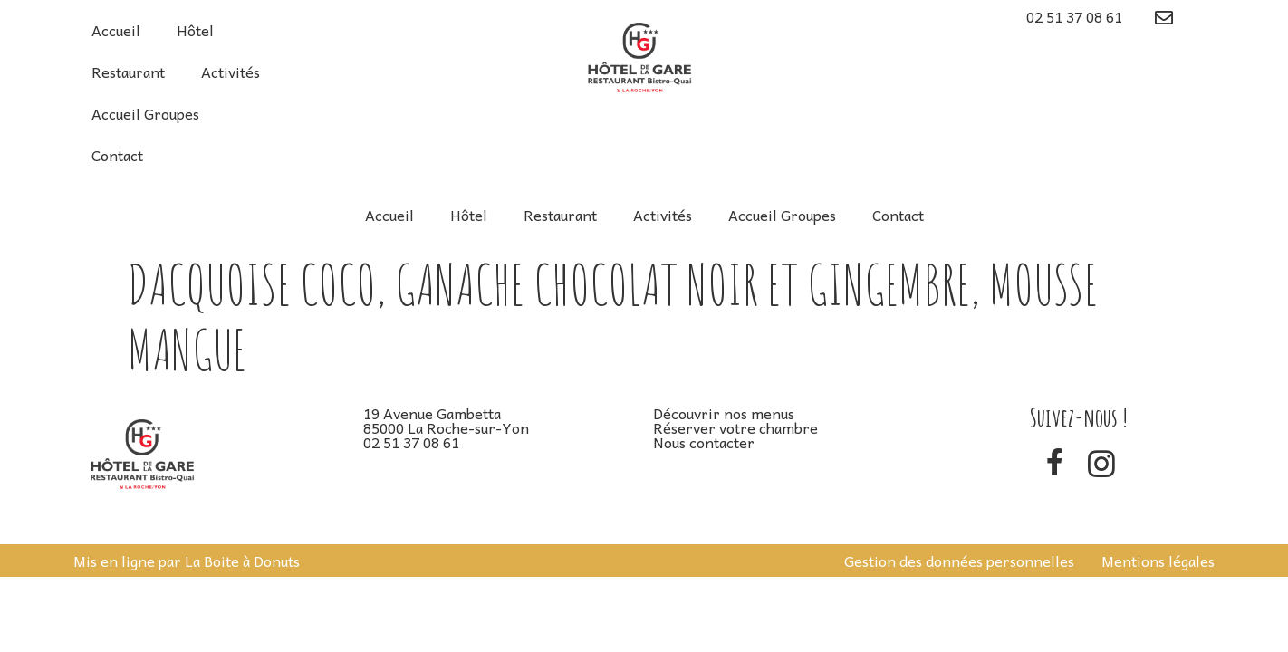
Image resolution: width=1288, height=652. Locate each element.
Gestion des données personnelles (959, 560)
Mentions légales (1158, 560)
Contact (117, 155)
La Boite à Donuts (242, 560)
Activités (230, 71)
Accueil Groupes (145, 113)
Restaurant (128, 71)
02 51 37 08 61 (1074, 16)
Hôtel (195, 30)
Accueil (115, 30)
